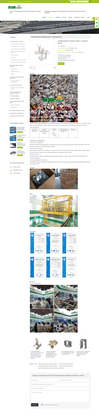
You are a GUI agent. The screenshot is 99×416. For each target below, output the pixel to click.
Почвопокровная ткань (15, 71)
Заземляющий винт (14, 69)
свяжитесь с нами (79, 17)
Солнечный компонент (26, 27)
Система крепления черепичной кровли (18, 49)
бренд (59, 46)
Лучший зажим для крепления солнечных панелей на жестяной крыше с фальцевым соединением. (21, 136)
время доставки (62, 50)
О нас (88, 17)
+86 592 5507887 (16, 173)
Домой (44, 17)
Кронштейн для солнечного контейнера (18, 59)
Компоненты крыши (14, 55)
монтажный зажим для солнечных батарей (47, 367)
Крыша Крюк (13, 57)
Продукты (50, 17)
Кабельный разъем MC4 (15, 105)
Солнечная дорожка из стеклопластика (18, 62)
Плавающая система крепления (17, 116)
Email (61, 63)
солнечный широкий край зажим (66, 365)
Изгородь (12, 74)
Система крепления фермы (16, 85)
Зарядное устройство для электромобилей (16, 81)
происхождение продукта (64, 48)
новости (58, 17)
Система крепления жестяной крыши (18, 46)
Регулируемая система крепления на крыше (18, 52)
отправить (34, 406)
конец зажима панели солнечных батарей (47, 365)
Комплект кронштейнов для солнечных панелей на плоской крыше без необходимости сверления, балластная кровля (21, 144)
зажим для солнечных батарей (66, 367)
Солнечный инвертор (14, 96)
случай (64, 17)
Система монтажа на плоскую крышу (18, 44)
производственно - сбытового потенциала (68, 52)
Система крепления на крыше (16, 41)
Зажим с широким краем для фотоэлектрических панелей (51, 369)
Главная (10, 27)
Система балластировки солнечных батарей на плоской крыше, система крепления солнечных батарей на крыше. (21, 152)
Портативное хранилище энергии (17, 110)
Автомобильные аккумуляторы (16, 113)
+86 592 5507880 (27, 1)
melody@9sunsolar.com (15, 1)
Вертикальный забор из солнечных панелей (17, 88)
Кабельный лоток (14, 107)
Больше (20, 132)
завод (70, 17)
